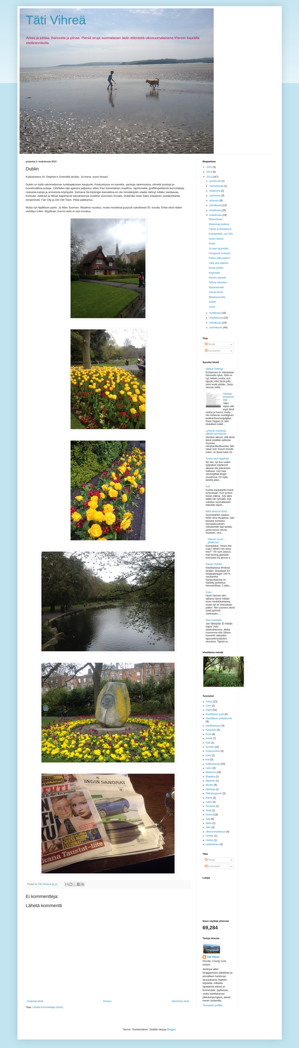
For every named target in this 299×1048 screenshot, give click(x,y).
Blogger (171, 1029)
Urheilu (210, 835)
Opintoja (210, 789)
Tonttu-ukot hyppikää (217, 458)
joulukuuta (215, 181)
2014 (209, 171)
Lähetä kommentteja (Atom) (47, 1007)
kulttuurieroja (213, 763)
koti (208, 759)
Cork (208, 705)
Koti (208, 486)
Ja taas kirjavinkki (218, 248)
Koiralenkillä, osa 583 (220, 233)
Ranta (209, 797)
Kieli (208, 742)
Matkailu (210, 780)
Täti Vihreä (56, 20)
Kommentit (212, 350)
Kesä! (212, 243)
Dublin (212, 301)
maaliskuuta (216, 317)
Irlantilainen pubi (215, 714)
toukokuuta (215, 215)
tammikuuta (216, 327)
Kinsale (210, 746)
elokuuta (214, 200)
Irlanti (209, 709)
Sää (208, 819)
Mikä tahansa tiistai (216, 511)
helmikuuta (215, 322)
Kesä (208, 734)
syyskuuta (215, 195)
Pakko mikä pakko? (219, 258)
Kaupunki (211, 729)
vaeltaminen (212, 844)
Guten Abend (216, 238)
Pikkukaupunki (214, 793)
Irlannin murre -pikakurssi (216, 541)
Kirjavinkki (214, 272)
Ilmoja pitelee (216, 267)
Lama (209, 768)
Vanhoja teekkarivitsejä (228, 396)
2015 (209, 167)
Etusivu (107, 1001)
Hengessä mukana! (219, 253)
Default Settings (214, 368)
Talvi (208, 827)
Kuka (208, 592)
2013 (209, 176)
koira (208, 755)
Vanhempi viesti (180, 1001)
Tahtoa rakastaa (217, 282)
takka (209, 823)
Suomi (209, 814)
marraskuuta (216, 186)
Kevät (209, 738)
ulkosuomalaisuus (216, 831)
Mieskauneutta (217, 297)
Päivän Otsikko (214, 564)
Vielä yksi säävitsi (218, 263)
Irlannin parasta (217, 277)
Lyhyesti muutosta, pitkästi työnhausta (216, 432)
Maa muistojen (214, 620)
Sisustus (210, 806)
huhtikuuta (215, 313)
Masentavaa (215, 219)
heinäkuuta (215, 205)
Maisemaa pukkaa (219, 224)
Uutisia (209, 840)
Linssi (212, 306)
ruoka (209, 801)
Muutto (209, 784)
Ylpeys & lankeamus (220, 229)
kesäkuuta (215, 210)
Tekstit (210, 344)
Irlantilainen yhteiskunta (219, 718)
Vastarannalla (216, 287)
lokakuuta (215, 190)
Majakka (210, 776)
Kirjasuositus (213, 751)
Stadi (208, 810)
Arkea (209, 701)
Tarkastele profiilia (213, 1005)
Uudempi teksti (35, 1001)
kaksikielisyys (213, 725)
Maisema (211, 772)
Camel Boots (216, 292)
